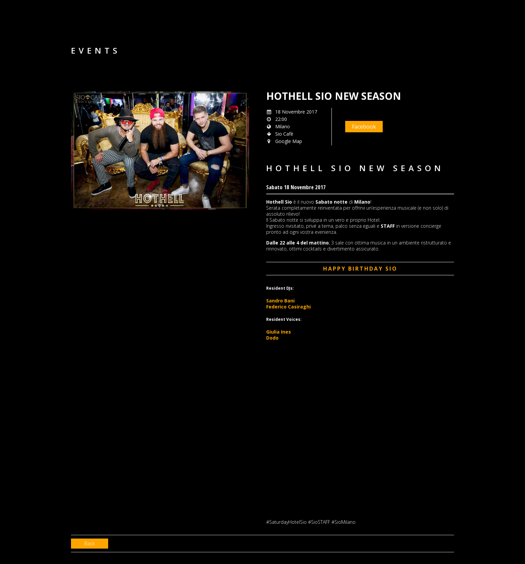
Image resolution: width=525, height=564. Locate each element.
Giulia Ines (278, 332)
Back (89, 543)
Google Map (288, 141)
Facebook (364, 126)
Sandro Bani (280, 300)
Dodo (272, 338)
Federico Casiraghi (288, 306)
